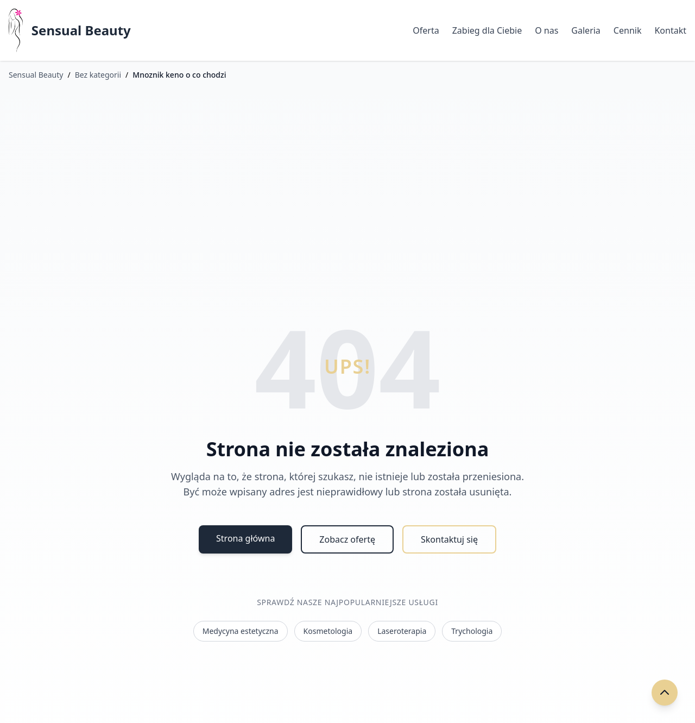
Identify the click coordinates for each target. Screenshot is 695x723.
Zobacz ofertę (347, 539)
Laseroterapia (401, 631)
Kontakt (670, 30)
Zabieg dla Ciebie (487, 30)
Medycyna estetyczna (241, 631)
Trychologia (471, 631)
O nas (546, 30)
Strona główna (245, 538)
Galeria (586, 30)
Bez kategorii (98, 75)
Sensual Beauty (81, 30)
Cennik (628, 30)
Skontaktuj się (449, 539)
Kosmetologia (328, 631)
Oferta (426, 30)
